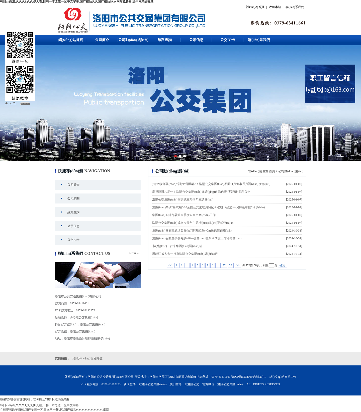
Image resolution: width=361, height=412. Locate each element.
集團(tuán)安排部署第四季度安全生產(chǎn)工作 (184, 215)
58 (230, 265)
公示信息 (196, 40)
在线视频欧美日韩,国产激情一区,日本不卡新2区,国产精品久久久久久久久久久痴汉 (54, 409)
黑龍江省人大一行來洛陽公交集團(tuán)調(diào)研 (185, 254)
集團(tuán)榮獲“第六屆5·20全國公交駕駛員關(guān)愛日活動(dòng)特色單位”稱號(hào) (208, 207)
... (187, 265)
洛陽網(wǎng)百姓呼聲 (87, 358)
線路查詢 (165, 40)
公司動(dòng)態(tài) (133, 40)
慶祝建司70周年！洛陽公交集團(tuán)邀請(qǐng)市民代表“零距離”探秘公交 (201, 191)
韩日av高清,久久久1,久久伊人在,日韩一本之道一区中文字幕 (39, 405)
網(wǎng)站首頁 (70, 40)
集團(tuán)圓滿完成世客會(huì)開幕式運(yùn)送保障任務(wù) (192, 230)
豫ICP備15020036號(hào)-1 (248, 376)
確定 (283, 265)
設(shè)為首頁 (255, 7)
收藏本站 (275, 7)
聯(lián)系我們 (295, 7)
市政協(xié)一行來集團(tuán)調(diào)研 (177, 246)
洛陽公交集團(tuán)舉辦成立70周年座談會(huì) (182, 199)
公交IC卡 (227, 40)
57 (224, 265)
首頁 (272, 171)
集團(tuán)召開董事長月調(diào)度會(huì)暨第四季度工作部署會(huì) (196, 238)
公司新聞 (73, 198)
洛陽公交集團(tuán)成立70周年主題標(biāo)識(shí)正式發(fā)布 (193, 223)
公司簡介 (102, 40)
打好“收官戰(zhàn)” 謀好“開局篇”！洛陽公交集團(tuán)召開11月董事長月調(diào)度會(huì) (211, 184)
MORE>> (134, 253)
